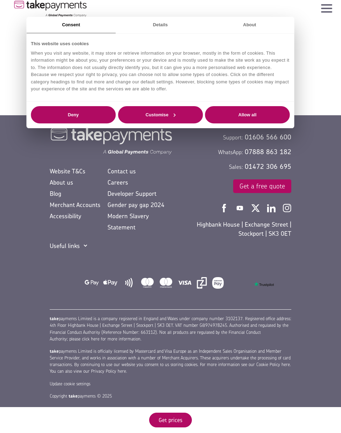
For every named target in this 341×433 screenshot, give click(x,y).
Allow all (247, 114)
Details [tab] (160, 24)
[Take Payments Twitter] (256, 207)
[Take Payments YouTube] (241, 207)
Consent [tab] (71, 24)
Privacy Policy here (108, 371)
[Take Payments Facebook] (225, 207)
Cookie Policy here (273, 364)
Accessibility (65, 216)
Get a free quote (262, 186)
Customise (161, 114)
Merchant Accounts (75, 205)
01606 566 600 (268, 137)
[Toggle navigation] (327, 7)
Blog (55, 194)
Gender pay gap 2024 (136, 205)
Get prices (170, 420)
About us (61, 182)
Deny (73, 114)
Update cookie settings (70, 384)
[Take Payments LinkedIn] (272, 207)
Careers (117, 182)
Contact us (121, 171)
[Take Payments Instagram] (287, 207)
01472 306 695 (268, 166)
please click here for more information (104, 339)
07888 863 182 (268, 151)
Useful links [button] (65, 246)
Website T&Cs (67, 171)
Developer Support (131, 194)
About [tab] (249, 24)
